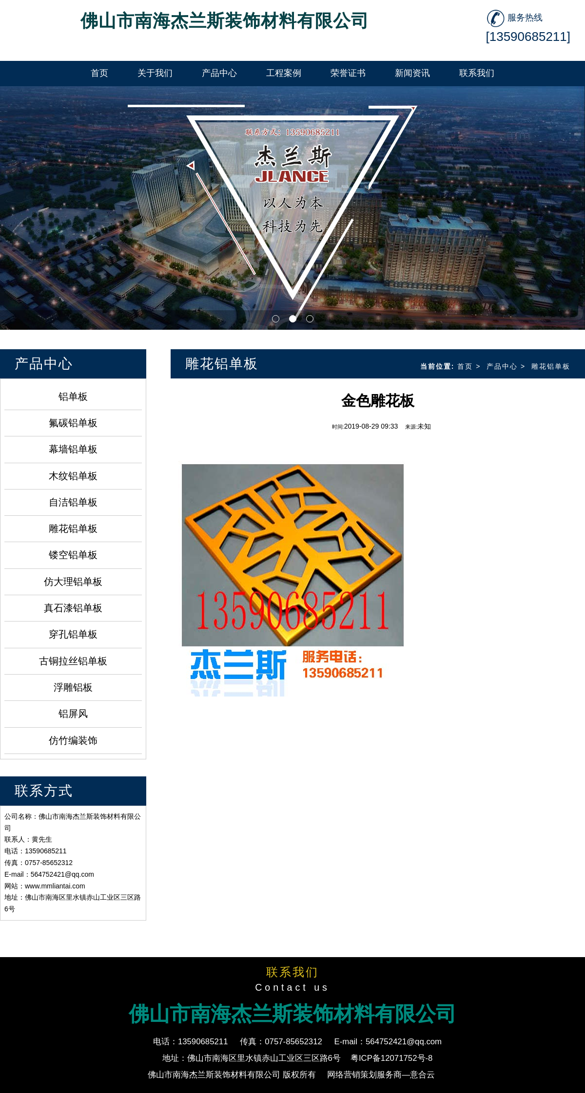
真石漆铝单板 (73, 608)
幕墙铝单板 (73, 449)
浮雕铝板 (73, 687)
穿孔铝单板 (73, 634)
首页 (465, 366)
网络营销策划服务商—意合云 (381, 1074)
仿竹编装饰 (73, 740)
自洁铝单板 (73, 502)
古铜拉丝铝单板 (73, 661)
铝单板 (73, 396)
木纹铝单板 (73, 476)
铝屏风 (73, 713)
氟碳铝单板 (73, 422)
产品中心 (502, 366)
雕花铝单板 (73, 528)
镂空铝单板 (73, 554)
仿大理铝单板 (73, 581)
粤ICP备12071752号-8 (392, 1058)
